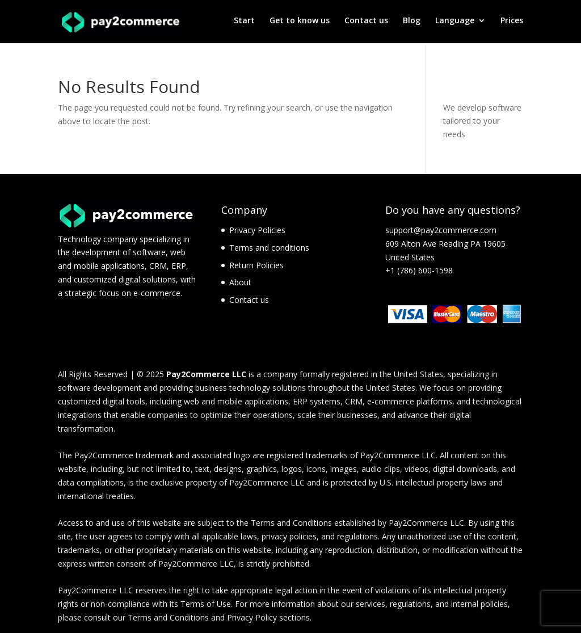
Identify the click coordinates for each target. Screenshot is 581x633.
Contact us (366, 23)
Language (454, 23)
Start (244, 23)
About (240, 282)
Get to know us (300, 23)
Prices (511, 23)
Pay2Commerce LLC (206, 374)
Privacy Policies (257, 230)
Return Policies (256, 265)
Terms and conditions (269, 247)
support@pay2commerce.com (440, 230)
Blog (411, 23)
